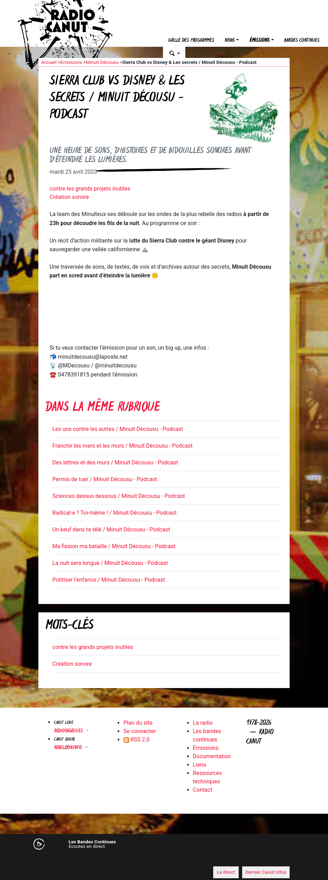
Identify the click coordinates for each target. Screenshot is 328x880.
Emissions (71, 62)
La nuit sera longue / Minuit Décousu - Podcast (110, 563)
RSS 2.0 (137, 739)
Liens (199, 764)
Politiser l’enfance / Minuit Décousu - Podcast (108, 579)
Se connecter (140, 731)
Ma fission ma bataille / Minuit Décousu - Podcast (114, 546)
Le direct (226, 872)
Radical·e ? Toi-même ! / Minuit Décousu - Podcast (114, 512)
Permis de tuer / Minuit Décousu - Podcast (104, 479)
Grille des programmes (191, 41)
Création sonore (69, 197)
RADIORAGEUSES (69, 731)
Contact (203, 789)
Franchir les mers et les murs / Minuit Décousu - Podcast (122, 445)
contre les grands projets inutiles (90, 188)
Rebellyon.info (68, 748)
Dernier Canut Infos (266, 872)
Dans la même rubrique (102, 408)
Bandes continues (302, 41)
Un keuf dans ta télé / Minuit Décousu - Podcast (111, 529)
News (230, 41)
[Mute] (47, 859)
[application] (164, 859)
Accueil (49, 62)
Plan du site (138, 722)
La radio (203, 722)
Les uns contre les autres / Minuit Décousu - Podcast (117, 429)
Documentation (212, 756)
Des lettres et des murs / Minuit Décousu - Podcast (115, 462)
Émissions (259, 41)
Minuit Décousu (102, 62)
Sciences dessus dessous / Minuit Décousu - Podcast (118, 496)
